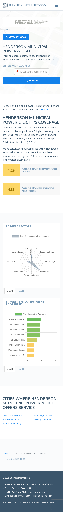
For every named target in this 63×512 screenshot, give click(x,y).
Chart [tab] (10, 290)
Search (33, 80)
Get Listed (30, 484)
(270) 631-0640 (17, 37)
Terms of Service (46, 484)
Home (5, 453)
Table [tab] (21, 290)
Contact (6, 484)
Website (6, 29)
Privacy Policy (11, 488)
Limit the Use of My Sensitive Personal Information (28, 495)
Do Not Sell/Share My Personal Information (25, 491)
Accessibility (26, 488)
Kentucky (43, 109)
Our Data (17, 484)
